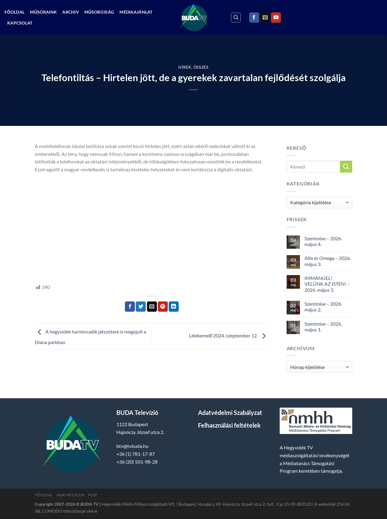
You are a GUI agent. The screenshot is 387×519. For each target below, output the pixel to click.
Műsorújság (99, 12)
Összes (201, 67)
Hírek (184, 67)
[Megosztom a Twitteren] (141, 306)
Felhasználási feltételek (229, 425)
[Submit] (346, 166)
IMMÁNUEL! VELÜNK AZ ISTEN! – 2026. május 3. (327, 283)
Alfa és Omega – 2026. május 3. (327, 261)
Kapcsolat (20, 22)
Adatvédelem (71, 495)
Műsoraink (43, 12)
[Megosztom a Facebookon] (130, 306)
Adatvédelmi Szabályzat (230, 412)
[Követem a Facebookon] (254, 17)
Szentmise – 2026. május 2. (323, 306)
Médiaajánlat (135, 12)
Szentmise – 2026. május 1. (323, 326)
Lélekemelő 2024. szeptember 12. (228, 335)
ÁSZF (92, 495)
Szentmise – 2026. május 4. (323, 241)
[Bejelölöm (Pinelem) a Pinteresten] (163, 306)
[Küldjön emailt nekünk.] (265, 17)
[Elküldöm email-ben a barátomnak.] (152, 306)
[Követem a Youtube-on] (276, 17)
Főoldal (14, 12)
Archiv (70, 12)
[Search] (236, 17)
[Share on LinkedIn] (174, 306)
